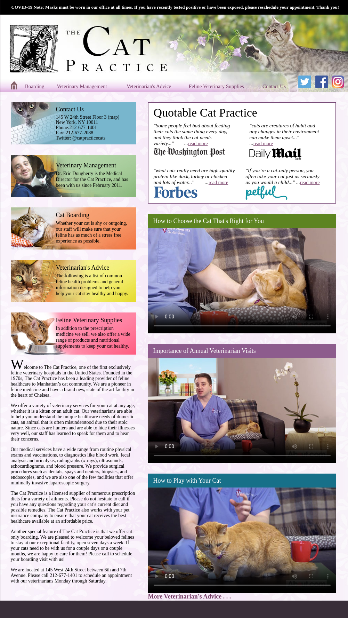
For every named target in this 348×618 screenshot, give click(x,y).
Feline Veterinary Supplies (217, 86)
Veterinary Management (82, 86)
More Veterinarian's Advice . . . (189, 596)
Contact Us (274, 86)
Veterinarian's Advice (149, 86)
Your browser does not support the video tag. (242, 278)
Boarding (35, 86)
